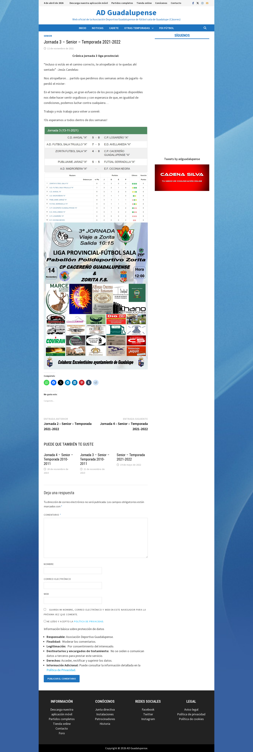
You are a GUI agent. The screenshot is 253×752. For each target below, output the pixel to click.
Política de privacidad (191, 714)
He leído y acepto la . (74, 621)
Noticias (97, 28)
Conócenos (161, 3)
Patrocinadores (105, 719)
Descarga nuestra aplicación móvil (89, 3)
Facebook (148, 709)
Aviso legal (191, 709)
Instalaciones (105, 714)
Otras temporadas (137, 28)
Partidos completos (122, 3)
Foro (62, 733)
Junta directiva (105, 709)
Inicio (82, 28)
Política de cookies (191, 719)
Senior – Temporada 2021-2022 (131, 457)
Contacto (176, 3)
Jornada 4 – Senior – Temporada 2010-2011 (58, 459)
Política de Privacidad (88, 621)
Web (46, 593)
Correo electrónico (57, 579)
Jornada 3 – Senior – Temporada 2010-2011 (94, 459)
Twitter (148, 714)
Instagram (148, 719)
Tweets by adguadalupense (182, 159)
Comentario (52, 514)
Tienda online (144, 3)
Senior (48, 35)
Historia (105, 724)
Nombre (49, 564)
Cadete (114, 28)
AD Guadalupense (126, 12)
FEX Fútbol (166, 28)
